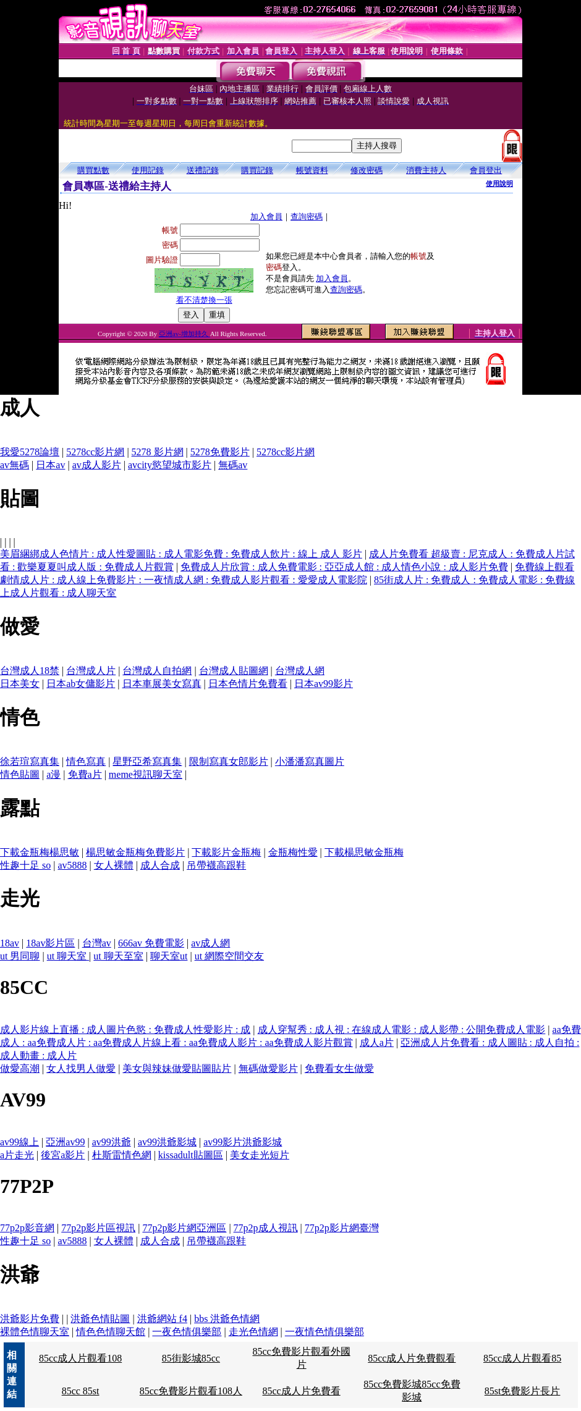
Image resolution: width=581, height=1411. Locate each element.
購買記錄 (257, 170)
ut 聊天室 (68, 956)
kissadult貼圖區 (190, 1155)
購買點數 (93, 170)
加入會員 (266, 216)
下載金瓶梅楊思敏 (39, 852)
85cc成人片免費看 (301, 1391)
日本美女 (20, 683)
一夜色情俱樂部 (186, 1331)
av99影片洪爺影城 (242, 1142)
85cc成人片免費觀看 (412, 1358)
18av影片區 (50, 943)
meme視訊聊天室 (145, 774)
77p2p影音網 (27, 1228)
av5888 (72, 865)
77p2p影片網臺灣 (342, 1228)
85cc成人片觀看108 (80, 1358)
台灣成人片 (91, 670)
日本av (50, 465)
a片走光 (17, 1155)
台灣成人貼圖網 (233, 670)
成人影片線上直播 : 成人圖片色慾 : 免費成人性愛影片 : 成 (125, 1029)
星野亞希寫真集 (147, 761)
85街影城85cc (191, 1358)
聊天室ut (168, 956)
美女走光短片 (259, 1155)
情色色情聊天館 (110, 1331)
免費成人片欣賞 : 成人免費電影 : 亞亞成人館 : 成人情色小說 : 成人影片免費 (344, 567)
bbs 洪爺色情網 (227, 1318)
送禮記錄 (203, 170)
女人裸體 (114, 865)
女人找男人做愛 (81, 1068)
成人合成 (160, 865)
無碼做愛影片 (268, 1068)
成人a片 (377, 1042)
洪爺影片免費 (29, 1318)
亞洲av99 (65, 1142)
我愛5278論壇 (29, 452)
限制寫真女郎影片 (228, 761)
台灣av (96, 943)
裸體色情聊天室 (34, 1331)
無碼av (232, 465)
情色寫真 (86, 761)
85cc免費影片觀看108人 (191, 1391)
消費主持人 (426, 170)
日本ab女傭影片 (80, 683)
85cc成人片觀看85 (522, 1358)
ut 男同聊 (20, 956)
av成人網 (210, 943)
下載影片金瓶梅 (226, 852)
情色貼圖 (20, 774)
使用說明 (499, 183)
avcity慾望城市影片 (169, 465)
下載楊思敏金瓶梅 (364, 852)
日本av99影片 (323, 683)
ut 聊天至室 (118, 956)
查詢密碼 (306, 216)
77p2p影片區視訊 (98, 1228)
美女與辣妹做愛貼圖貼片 (176, 1068)
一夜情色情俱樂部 (324, 1331)
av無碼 (14, 465)
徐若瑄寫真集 (29, 761)
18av (9, 943)
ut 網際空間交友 (229, 956)
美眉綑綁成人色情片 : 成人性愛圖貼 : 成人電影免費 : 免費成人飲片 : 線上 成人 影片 (181, 554)
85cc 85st (81, 1391)
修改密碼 (366, 170)
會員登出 (486, 170)
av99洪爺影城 (167, 1142)
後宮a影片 (63, 1155)
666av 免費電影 (151, 943)
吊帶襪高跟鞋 (216, 865)
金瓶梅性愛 (293, 852)
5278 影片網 (158, 452)
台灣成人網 (299, 670)
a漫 (53, 774)
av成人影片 (96, 465)
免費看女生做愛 (339, 1068)
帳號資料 (312, 170)
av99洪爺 (111, 1142)
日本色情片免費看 (247, 683)
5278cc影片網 (95, 452)
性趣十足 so (25, 865)
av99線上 (19, 1142)
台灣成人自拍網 (157, 670)
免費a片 (85, 774)
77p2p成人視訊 (266, 1228)
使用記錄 (148, 170)
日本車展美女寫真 (161, 683)
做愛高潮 (20, 1068)
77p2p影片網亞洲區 (184, 1228)
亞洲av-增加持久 (184, 333)
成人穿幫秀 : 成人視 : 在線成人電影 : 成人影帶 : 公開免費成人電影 (402, 1029)
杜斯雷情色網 (121, 1155)
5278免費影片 (220, 452)
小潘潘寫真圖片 (309, 761)
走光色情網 (253, 1331)
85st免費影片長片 (523, 1391)
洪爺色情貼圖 (100, 1318)
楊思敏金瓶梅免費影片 (135, 852)
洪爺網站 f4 (162, 1318)
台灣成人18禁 (29, 670)
